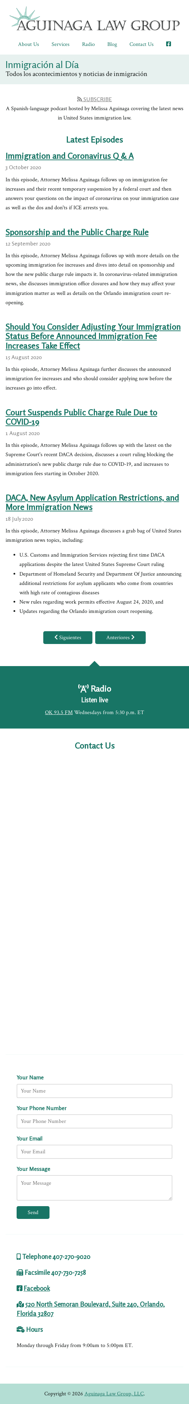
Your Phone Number (41, 1108)
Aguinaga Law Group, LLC (114, 1393)
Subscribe (94, 99)
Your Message (33, 1168)
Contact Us (141, 44)
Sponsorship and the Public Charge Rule (77, 232)
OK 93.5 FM (59, 712)
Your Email (29, 1138)
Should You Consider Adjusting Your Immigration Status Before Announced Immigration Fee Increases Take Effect (93, 336)
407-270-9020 (71, 1256)
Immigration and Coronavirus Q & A (70, 156)
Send (33, 1212)
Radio (88, 44)
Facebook (37, 1288)
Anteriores (120, 637)
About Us (28, 44)
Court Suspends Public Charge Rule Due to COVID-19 (81, 417)
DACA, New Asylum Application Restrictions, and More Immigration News (92, 502)
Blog (112, 44)
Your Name (30, 1077)
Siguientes (67, 637)
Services (61, 44)
